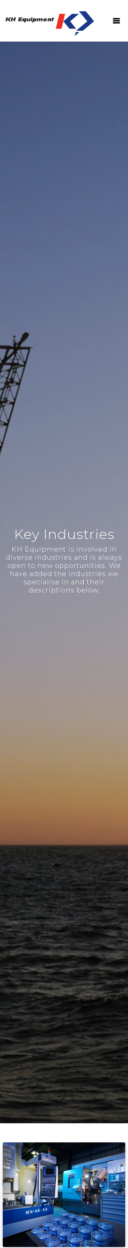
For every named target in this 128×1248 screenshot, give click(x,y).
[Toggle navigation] (116, 20)
